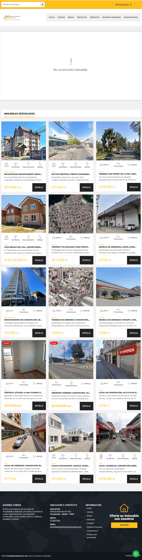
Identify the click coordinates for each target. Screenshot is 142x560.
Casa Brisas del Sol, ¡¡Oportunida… (23, 247)
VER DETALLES (23, 141)
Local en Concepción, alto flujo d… (118, 393)
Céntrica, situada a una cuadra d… (23, 393)
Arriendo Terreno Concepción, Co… (70, 393)
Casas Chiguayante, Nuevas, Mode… (70, 466)
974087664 (124, 4)
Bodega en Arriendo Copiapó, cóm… (118, 320)
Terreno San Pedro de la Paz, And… (118, 174)
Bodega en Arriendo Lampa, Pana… (118, 247)
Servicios (82, 17)
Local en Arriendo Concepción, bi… (23, 466)
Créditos (94, 17)
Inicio (52, 17)
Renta (71, 17)
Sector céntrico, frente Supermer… (70, 174)
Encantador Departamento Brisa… (23, 174)
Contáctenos (131, 17)
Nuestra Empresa (111, 17)
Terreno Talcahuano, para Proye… (70, 247)
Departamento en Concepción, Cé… (23, 320)
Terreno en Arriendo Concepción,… (70, 320)
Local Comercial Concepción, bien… (118, 466)
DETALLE (39, 187)
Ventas (61, 17)
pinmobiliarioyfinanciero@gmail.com (66, 527)
